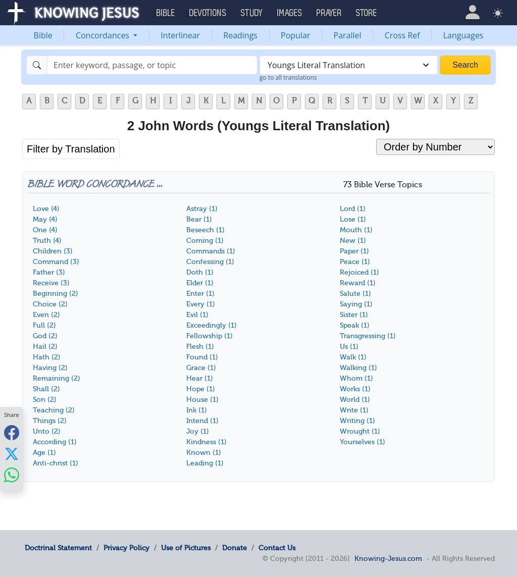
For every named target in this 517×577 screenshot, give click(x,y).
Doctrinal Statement (58, 548)
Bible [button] (166, 13)
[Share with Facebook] (11, 433)
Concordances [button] (103, 35)
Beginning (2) (55, 293)
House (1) (202, 399)
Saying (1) (356, 304)
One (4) (45, 230)
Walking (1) (358, 368)
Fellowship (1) (209, 336)
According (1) (55, 442)
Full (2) (44, 325)
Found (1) (202, 357)
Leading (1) (205, 463)
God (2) (45, 336)
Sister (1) (354, 315)
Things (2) (50, 421)
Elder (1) (200, 283)
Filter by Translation (71, 148)
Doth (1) (200, 272)
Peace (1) (355, 262)
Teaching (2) (54, 410)
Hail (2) (45, 346)
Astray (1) (202, 209)
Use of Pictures (186, 548)
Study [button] (252, 13)
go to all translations (288, 77)
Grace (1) (201, 368)
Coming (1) (205, 240)
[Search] (152, 65)
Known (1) (203, 452)
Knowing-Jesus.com (388, 558)
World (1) (355, 399)
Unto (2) (47, 431)
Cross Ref (402, 35)
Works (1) (355, 389)
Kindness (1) (206, 442)
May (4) (45, 219)
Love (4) (46, 209)
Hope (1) (200, 389)
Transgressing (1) (368, 336)
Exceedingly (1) (211, 325)
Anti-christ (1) (55, 463)
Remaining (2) (56, 378)
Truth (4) (47, 240)
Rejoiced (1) (359, 272)
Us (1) (349, 346)
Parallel (347, 35)
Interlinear (180, 35)
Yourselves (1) (362, 442)
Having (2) (50, 368)
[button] (472, 12)
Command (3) (56, 262)
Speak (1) (355, 325)
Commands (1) (210, 251)
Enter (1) (200, 293)
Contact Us (276, 548)
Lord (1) (353, 209)
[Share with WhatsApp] (11, 475)
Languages (463, 35)
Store (366, 13)
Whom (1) (356, 378)
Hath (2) (47, 357)
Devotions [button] (208, 13)
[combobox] (349, 65)
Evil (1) (197, 315)
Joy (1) (197, 431)
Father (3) (49, 272)
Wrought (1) (360, 431)
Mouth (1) (356, 230)
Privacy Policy (126, 548)
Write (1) (354, 410)
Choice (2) (50, 304)
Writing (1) (357, 421)
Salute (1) (355, 293)
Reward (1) (358, 283)
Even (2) (46, 315)
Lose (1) (353, 219)
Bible (43, 35)
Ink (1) (196, 410)
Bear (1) (199, 219)
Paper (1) (354, 251)
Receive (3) (51, 283)
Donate (234, 548)
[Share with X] (11, 454)
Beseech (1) (205, 230)
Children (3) (53, 251)
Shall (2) (46, 389)
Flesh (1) (200, 346)
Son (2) (45, 399)
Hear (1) (199, 378)
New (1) (353, 240)
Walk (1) (353, 357)
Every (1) (200, 304)
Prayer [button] (329, 13)
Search (465, 65)
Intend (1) (202, 421)
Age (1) (44, 452)
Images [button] (289, 13)
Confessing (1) (210, 262)
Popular (295, 35)
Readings (240, 35)
